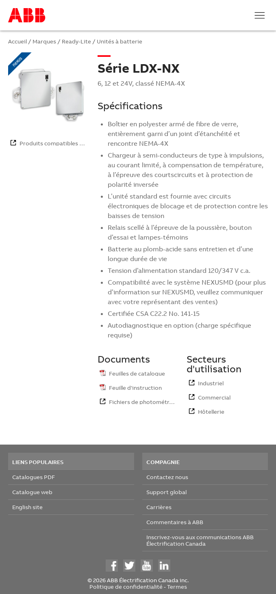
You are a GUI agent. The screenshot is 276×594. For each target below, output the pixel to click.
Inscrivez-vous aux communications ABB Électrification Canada (200, 540)
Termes (177, 586)
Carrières (159, 507)
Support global (166, 492)
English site (27, 507)
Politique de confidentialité (126, 586)
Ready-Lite (76, 41)
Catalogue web (32, 492)
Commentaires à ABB (174, 522)
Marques (44, 41)
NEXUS (212, 282)
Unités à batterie (119, 41)
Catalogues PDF (33, 477)
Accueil (17, 41)
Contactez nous (167, 477)
